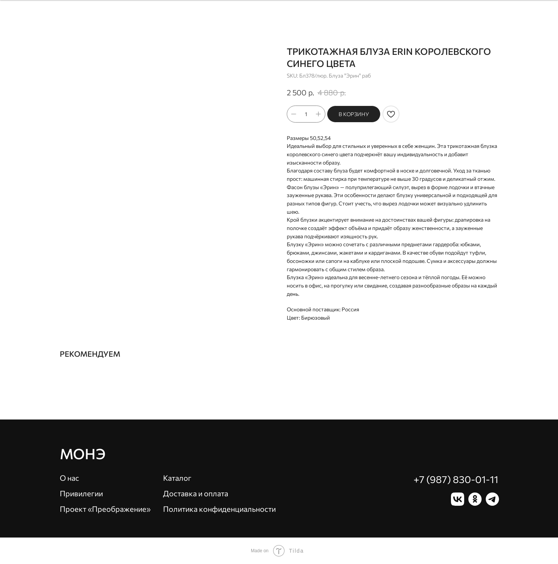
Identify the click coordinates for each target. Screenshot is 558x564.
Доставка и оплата (195, 493)
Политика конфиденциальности (219, 508)
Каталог (177, 477)
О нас (69, 477)
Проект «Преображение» (105, 508)
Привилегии (81, 493)
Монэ (83, 453)
